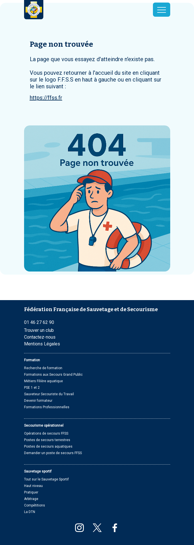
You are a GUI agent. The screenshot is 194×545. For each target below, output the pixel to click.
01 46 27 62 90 (39, 322)
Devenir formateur (38, 401)
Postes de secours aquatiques (48, 446)
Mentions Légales (42, 344)
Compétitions (34, 505)
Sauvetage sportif (38, 471)
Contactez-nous (40, 337)
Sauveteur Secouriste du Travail (49, 394)
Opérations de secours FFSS (46, 433)
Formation (32, 360)
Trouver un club (39, 330)
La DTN (29, 512)
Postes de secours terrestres (47, 440)
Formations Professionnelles (46, 407)
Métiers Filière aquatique (43, 381)
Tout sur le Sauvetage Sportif (46, 479)
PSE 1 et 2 (32, 388)
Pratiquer (31, 492)
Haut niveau (33, 486)
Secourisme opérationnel (43, 426)
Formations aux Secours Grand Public (53, 375)
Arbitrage (31, 499)
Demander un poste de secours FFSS (53, 453)
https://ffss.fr (46, 97)
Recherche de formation (43, 368)
